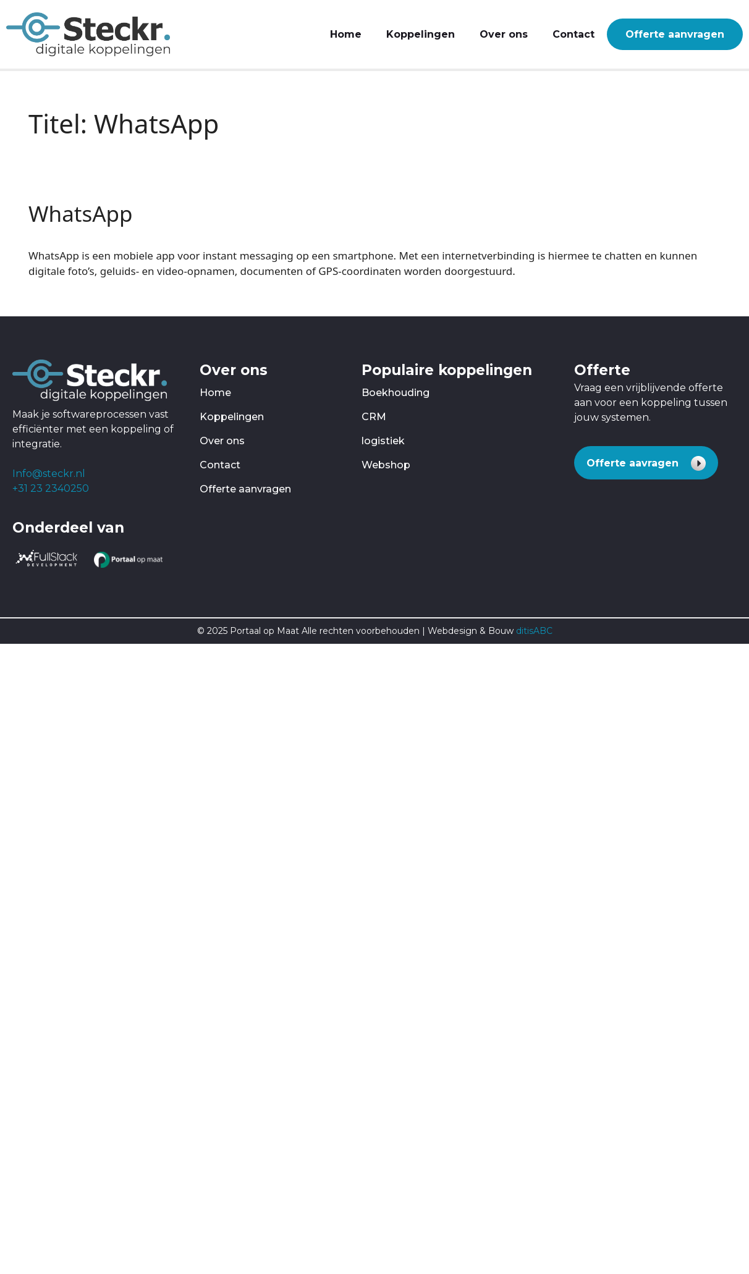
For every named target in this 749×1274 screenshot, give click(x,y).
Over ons (504, 34)
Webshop (386, 465)
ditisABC (534, 630)
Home (346, 34)
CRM (374, 417)
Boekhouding (396, 393)
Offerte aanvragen (674, 34)
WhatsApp (80, 213)
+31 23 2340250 (50, 488)
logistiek (383, 441)
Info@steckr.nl (48, 473)
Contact (573, 34)
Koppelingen (420, 34)
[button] (646, 462)
